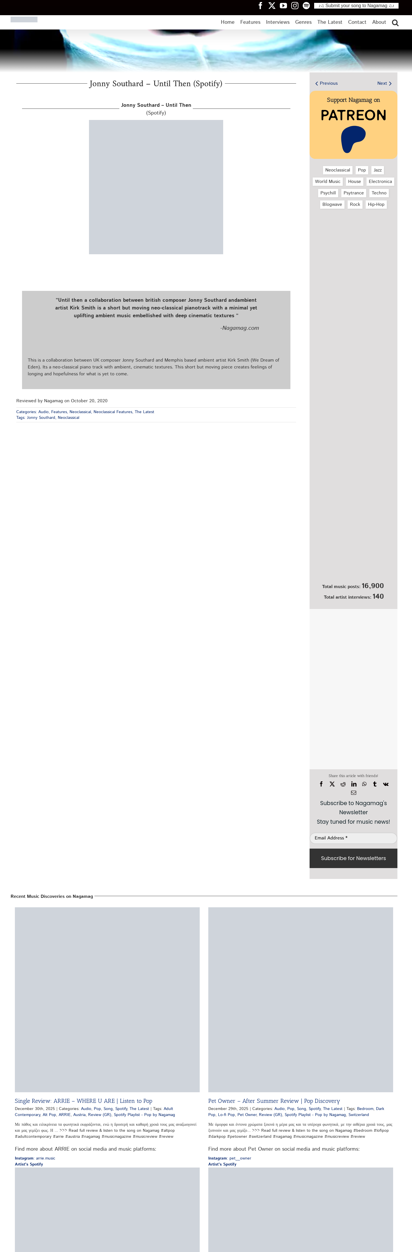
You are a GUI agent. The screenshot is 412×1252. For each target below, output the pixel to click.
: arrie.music (35, 1158)
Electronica (380, 181)
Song (108, 1109)
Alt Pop (49, 1115)
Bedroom (365, 1109)
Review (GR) (99, 1115)
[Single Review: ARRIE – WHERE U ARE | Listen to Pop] (107, 999)
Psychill (328, 193)
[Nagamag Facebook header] (262, 5)
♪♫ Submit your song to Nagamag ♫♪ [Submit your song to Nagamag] (356, 5)
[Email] (353, 792)
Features (59, 412)
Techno (379, 193)
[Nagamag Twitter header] (274, 5)
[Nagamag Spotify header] (308, 5)
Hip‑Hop (376, 204)
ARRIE (65, 1115)
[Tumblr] (374, 784)
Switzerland (358, 1115)
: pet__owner (229, 1158)
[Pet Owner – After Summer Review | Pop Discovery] (300, 999)
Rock (355, 204)
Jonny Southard (41, 418)
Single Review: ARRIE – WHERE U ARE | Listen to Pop (83, 1100)
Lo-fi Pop (226, 1115)
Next (382, 83)
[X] (332, 784)
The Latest (144, 412)
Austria (79, 1115)
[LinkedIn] (353, 784)
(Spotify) (156, 109)
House (354, 181)
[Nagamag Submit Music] (353, 549)
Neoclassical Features (113, 412)
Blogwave (332, 204)
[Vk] (385, 784)
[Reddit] (343, 784)
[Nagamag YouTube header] (285, 5)
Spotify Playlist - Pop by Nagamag (144, 1115)
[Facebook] (321, 784)
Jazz (378, 170)
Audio (43, 412)
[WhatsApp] (364, 784)
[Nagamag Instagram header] (297, 5)
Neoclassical (80, 412)
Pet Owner (246, 1115)
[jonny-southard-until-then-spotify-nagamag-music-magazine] (156, 122)
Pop (362, 170)
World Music (327, 181)
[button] (395, 22)
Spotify (121, 1109)
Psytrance (354, 193)
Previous (329, 83)
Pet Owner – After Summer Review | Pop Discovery (274, 1100)
